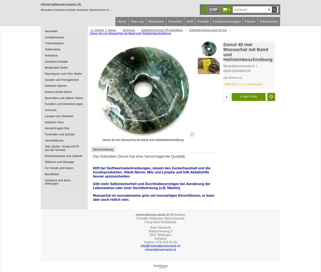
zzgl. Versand (230, 77)
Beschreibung (103, 149)
